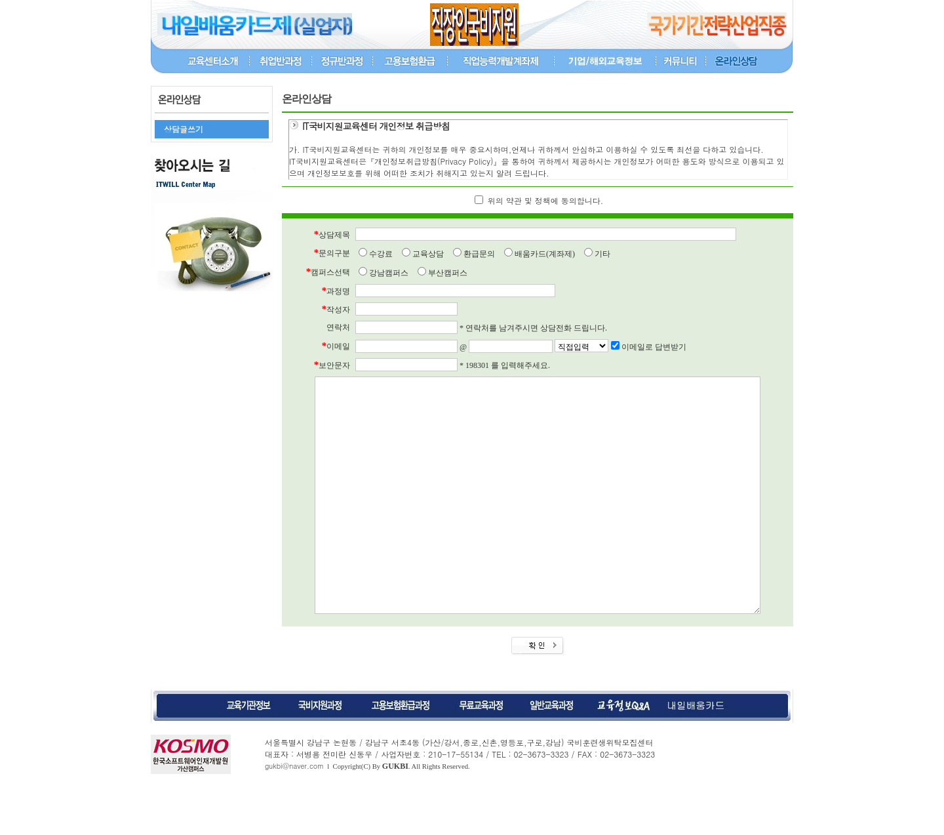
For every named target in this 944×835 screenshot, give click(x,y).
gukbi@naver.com (294, 815)
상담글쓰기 (183, 128)
